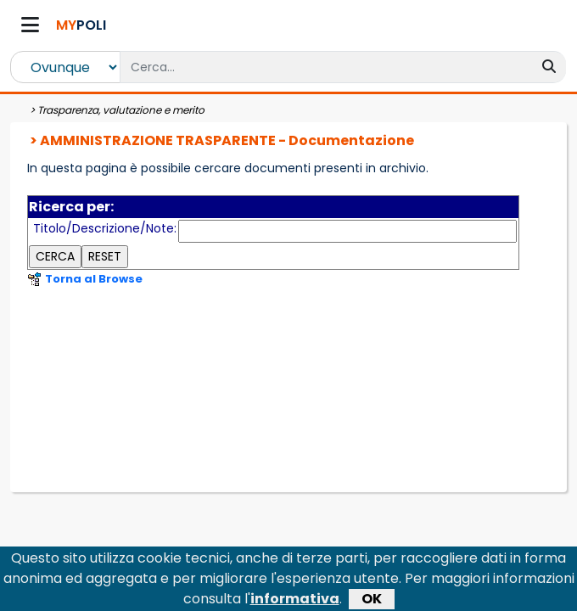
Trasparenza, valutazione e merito (120, 110)
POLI (81, 25)
